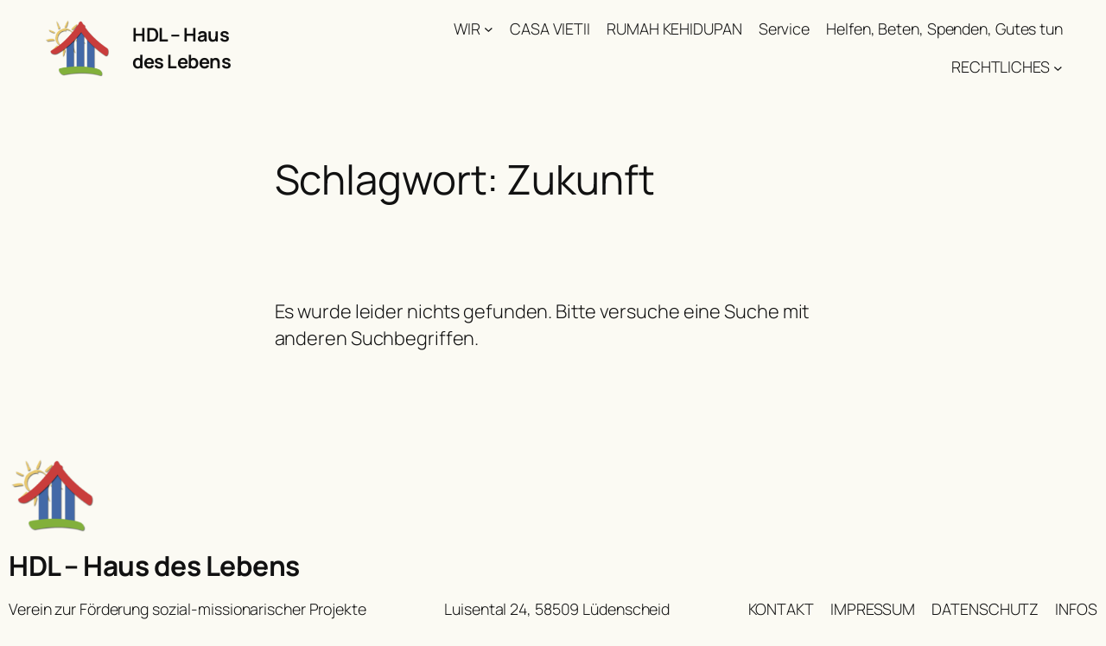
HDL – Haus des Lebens (181, 48)
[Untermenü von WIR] (488, 29)
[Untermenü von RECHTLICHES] (1058, 67)
